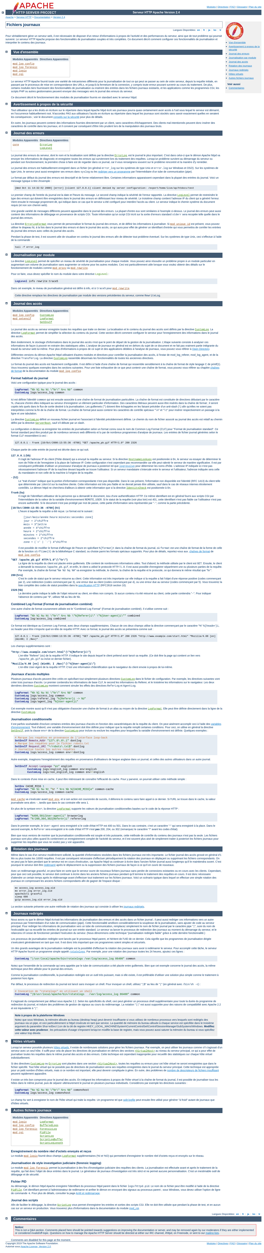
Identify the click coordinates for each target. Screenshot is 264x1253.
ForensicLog (48, 1129)
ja (209, 30)
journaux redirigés (134, 906)
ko (215, 30)
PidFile (45, 1132)
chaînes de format (199, 551)
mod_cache (18, 799)
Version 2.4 (59, 17)
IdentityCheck (136, 487)
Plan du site (255, 7)
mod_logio (20, 70)
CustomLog (47, 315)
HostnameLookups (140, 459)
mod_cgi (18, 74)
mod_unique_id (180, 224)
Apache (10, 17)
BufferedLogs (49, 1125)
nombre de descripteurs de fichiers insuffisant (193, 1070)
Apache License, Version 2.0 (36, 1246)
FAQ (232, 7)
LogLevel (46, 148)
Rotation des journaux (240, 65)
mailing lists (212, 1233)
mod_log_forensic (25, 67)
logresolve (127, 466)
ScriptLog (47, 1136)
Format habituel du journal (29, 378)
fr (204, 30)
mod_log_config (23, 63)
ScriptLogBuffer (51, 1139)
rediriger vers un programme (114, 171)
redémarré (50, 865)
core (16, 144)
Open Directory (200, 348)
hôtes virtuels (61, 1047)
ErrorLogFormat (35, 224)
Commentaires (236, 88)
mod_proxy (60, 268)
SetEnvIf (46, 322)
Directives (223, 7)
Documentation (42, 17)
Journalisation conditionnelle (31, 719)
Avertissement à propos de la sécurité (43, 104)
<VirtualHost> (145, 1050)
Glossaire (242, 7)
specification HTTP (89, 585)
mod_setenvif (22, 318)
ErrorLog (46, 144)
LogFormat (47, 318)
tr (220, 30)
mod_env (54, 799)
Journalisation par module (242, 57)
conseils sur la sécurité (66, 117)
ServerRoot (43, 423)
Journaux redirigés (238, 70)
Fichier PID (18, 1181)
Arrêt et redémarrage (88, 1193)
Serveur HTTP (24, 17)
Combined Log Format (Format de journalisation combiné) (51, 604)
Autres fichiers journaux (241, 78)
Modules (211, 7)
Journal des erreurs (239, 53)
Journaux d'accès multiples (30, 674)
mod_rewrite (79, 268)
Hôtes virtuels (236, 74)
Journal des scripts (24, 1200)
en (199, 30)
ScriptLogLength (51, 1143)
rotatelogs (77, 951)
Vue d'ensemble (237, 42)
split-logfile (129, 1099)
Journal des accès (238, 61)
